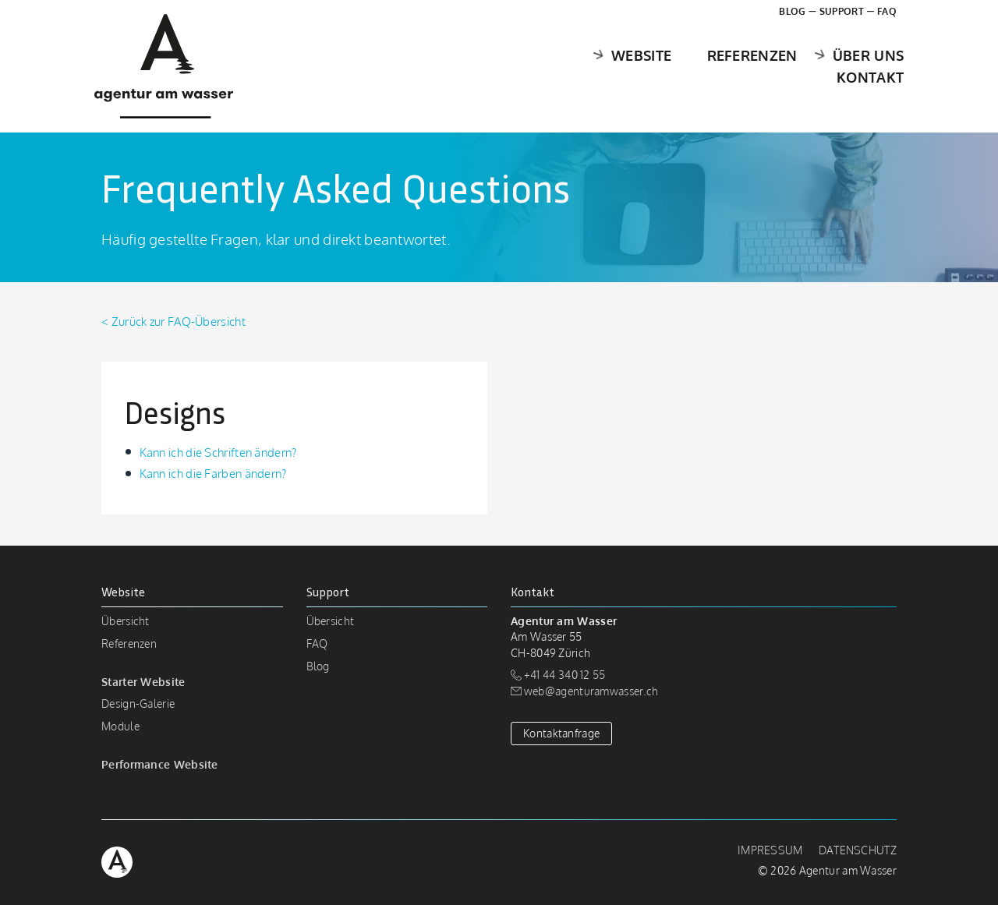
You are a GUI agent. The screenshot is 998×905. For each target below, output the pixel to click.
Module (120, 726)
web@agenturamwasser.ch (591, 691)
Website (520, 66)
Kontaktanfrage (561, 733)
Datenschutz (858, 850)
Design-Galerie (138, 703)
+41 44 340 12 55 (565, 674)
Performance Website (159, 764)
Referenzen (642, 66)
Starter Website (143, 681)
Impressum (770, 850)
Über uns (746, 66)
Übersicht (125, 620)
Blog (792, 11)
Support (841, 11)
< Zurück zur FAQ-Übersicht (173, 321)
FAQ (887, 11)
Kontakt (863, 66)
